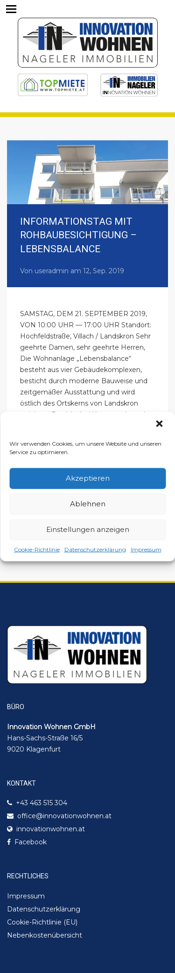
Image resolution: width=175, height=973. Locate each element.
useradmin (52, 271)
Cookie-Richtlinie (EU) (42, 922)
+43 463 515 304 (41, 803)
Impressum (146, 548)
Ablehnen (87, 503)
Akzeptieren (88, 478)
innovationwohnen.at (50, 829)
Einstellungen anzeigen (87, 529)
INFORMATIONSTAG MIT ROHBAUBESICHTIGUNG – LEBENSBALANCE (78, 235)
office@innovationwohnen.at (64, 816)
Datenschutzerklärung (95, 548)
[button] (160, 424)
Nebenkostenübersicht (44, 935)
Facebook (30, 842)
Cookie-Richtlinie (37, 548)
